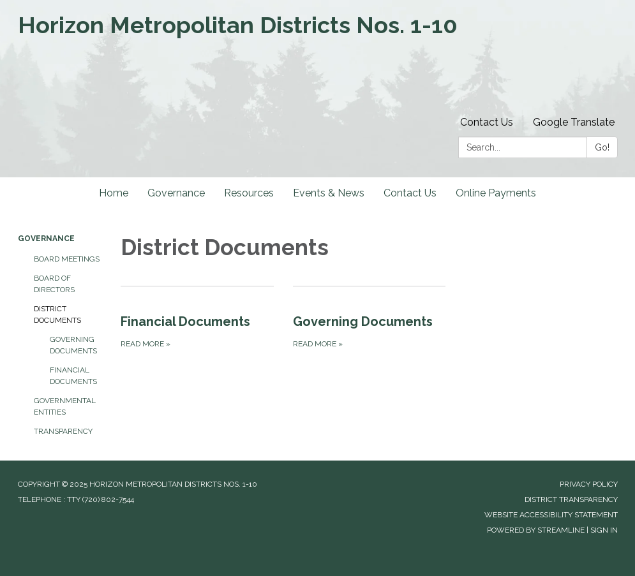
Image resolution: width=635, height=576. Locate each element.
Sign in (604, 530)
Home (113, 193)
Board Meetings (67, 259)
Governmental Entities (65, 406)
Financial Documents (73, 376)
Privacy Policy (589, 484)
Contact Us (486, 122)
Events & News (328, 193)
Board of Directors (54, 284)
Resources (249, 193)
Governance (176, 193)
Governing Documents (73, 345)
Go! (602, 147)
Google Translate (574, 122)
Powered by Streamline (536, 530)
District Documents (57, 314)
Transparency (63, 431)
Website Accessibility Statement (551, 514)
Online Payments (496, 193)
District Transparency (571, 499)
